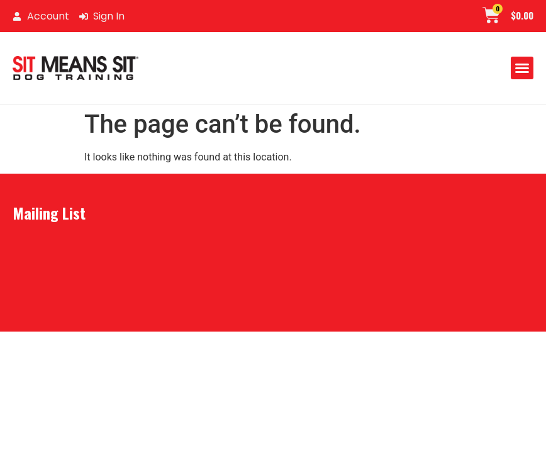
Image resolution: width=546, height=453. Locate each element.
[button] (522, 68)
